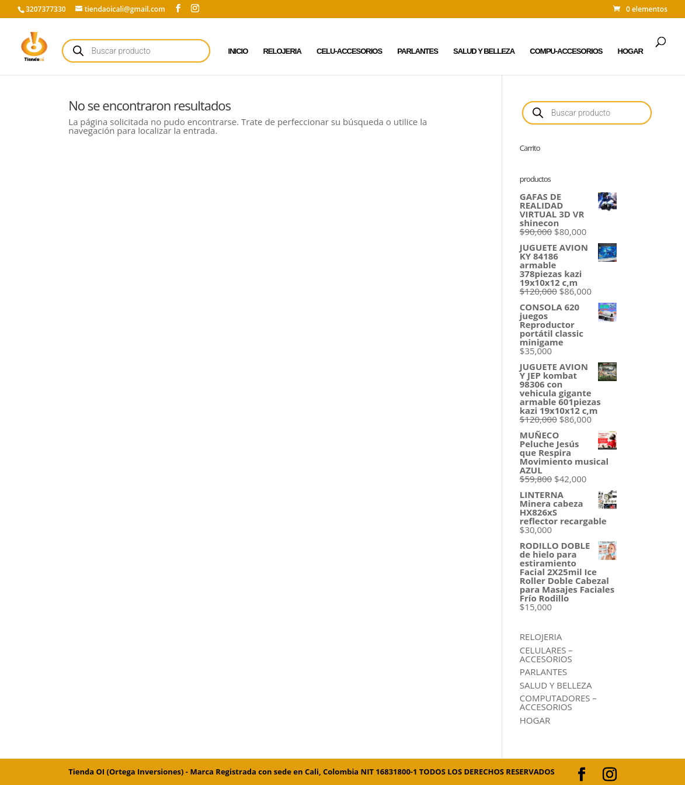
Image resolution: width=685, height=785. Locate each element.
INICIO (238, 51)
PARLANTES (417, 51)
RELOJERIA (282, 51)
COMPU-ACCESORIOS (566, 51)
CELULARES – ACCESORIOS (546, 654)
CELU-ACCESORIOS (349, 51)
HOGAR (630, 51)
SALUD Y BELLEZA (483, 51)
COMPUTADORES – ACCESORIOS (558, 702)
